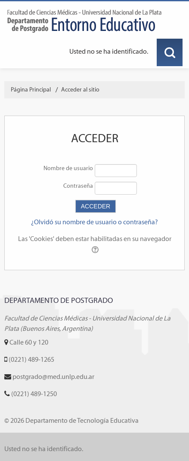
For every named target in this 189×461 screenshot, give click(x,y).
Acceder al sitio (80, 89)
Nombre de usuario (68, 168)
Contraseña (78, 185)
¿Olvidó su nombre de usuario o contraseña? (94, 222)
